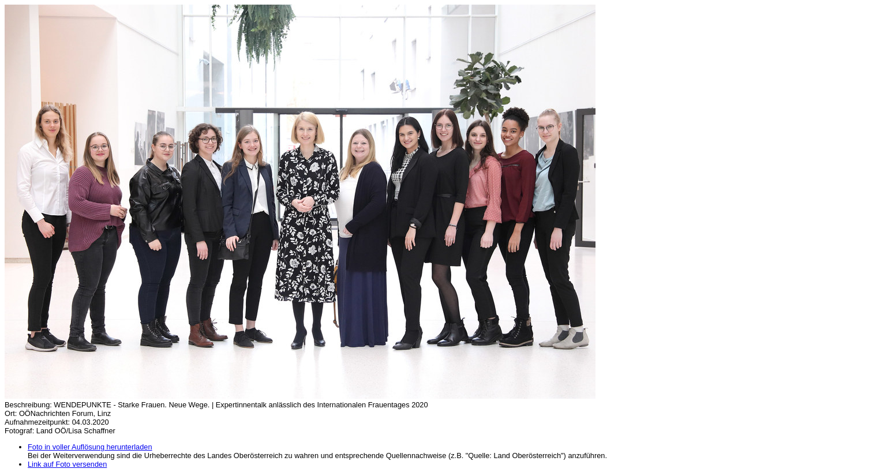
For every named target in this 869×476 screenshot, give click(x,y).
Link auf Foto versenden (67, 464)
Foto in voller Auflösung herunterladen (90, 447)
